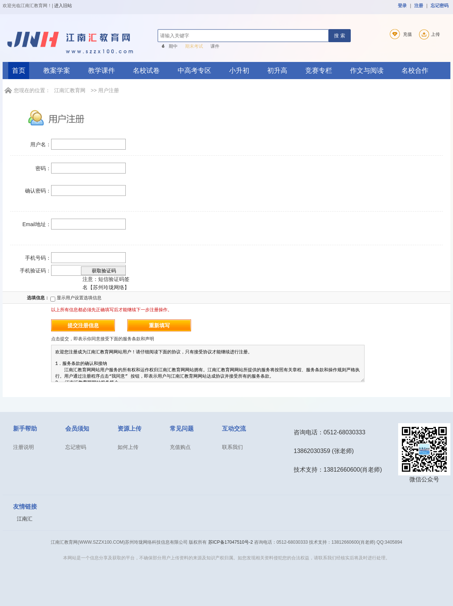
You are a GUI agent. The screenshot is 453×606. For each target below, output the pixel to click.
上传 (428, 34)
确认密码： (38, 191)
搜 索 (339, 35)
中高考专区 (194, 70)
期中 (173, 46)
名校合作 (415, 70)
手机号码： (38, 258)
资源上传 (129, 428)
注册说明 (23, 447)
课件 (214, 46)
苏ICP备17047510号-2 (230, 542)
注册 (418, 5)
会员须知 (77, 428)
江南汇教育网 (69, 90)
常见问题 (182, 428)
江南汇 (24, 519)
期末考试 (194, 46)
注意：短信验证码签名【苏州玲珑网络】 (105, 278)
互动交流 (234, 428)
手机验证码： (35, 271)
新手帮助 (25, 428)
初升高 (277, 70)
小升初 (239, 70)
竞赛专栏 (318, 70)
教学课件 (101, 70)
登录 (402, 5)
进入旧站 (63, 5)
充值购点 (180, 447)
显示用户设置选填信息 (75, 297)
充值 (399, 34)
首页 (18, 70)
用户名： (40, 144)
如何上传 (128, 447)
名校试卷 (146, 70)
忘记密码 (440, 5)
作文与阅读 (367, 70)
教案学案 (56, 70)
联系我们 (232, 447)
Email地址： (36, 224)
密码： (43, 168)
